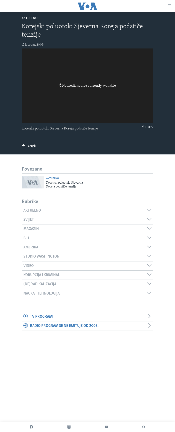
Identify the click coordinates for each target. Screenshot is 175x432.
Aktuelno (30, 18)
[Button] (29, 147)
